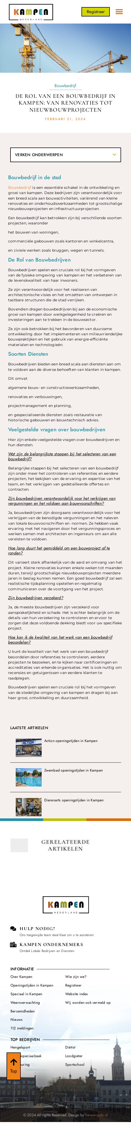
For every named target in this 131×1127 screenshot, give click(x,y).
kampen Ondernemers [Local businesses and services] (51, 944)
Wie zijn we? (75, 976)
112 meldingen (22, 1028)
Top (13, 1072)
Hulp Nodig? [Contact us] (37, 928)
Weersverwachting (25, 1002)
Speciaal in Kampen (26, 993)
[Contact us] (13, 928)
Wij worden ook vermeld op (88, 1002)
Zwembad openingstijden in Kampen (73, 770)
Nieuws (16, 1019)
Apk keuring (20, 1064)
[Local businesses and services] (13, 944)
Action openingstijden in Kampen (70, 740)
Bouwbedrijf (65, 86)
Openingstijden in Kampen (31, 985)
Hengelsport (20, 1047)
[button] (119, 12)
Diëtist (70, 1047)
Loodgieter (74, 1055)
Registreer (73, 985)
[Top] (14, 1064)
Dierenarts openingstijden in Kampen (74, 800)
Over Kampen (21, 976)
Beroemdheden (22, 1011)
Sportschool (74, 1064)
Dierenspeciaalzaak (26, 1055)
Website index (76, 993)
